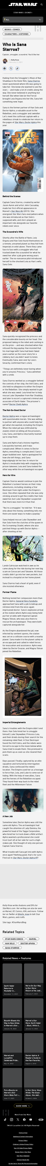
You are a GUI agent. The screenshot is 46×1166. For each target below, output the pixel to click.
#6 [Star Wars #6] (17, 211)
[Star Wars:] (20, 122)
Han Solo (9, 943)
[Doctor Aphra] (31, 122)
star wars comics (14, 939)
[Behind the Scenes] (23, 164)
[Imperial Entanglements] (23, 722)
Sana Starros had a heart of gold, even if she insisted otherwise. (21, 584)
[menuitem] (4, 4)
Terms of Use (23, 1132)
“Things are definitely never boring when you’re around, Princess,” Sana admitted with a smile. (22, 371)
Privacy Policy (23, 1140)
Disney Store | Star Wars (23, 1152)
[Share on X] (11, 68)
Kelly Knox (15, 60)
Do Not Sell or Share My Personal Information (23, 1163)
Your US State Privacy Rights (23, 1148)
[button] (23, 1106)
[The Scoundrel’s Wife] (23, 231)
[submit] (42, 5)
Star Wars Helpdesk (23, 1156)
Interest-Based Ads (23, 1159)
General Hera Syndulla (26, 601)
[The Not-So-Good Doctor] (23, 410)
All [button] (7, 19)
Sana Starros (34, 81)
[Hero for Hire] (23, 475)
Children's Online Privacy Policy (23, 1144)
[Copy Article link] (17, 68)
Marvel (33, 939)
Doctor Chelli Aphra (18, 404)
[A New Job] (23, 816)
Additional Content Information (23, 1136)
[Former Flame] (23, 592)
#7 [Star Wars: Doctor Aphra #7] (25, 857)
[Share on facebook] (5, 68)
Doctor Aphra (9, 416)
